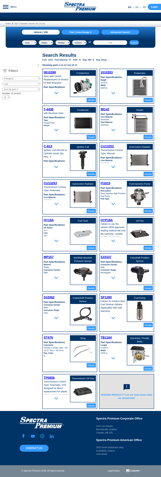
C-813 (48, 146)
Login (154, 7)
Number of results (11, 93)
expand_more (56, 93)
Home (8, 23)
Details (91, 100)
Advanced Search (120, 32)
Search (134, 42)
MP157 (49, 257)
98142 (105, 109)
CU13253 (50, 183)
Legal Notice (114, 470)
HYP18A (107, 220)
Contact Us (34, 448)
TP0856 (49, 377)
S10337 (106, 257)
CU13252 (107, 146)
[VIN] (110, 42)
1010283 (107, 72)
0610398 (50, 72)
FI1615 (105, 183)
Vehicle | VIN (41, 32)
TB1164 (106, 337)
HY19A (49, 220)
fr (144, 7)
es (137, 7)
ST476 (48, 337)
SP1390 (106, 297)
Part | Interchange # (80, 32)
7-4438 (48, 109)
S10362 (49, 297)
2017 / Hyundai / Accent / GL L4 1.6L (29, 23)
